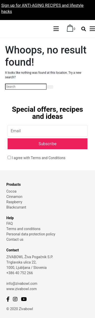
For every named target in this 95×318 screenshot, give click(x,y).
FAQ (9, 223)
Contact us (14, 239)
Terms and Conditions (48, 158)
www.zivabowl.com (21, 289)
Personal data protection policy (30, 234)
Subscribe (47, 143)
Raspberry (14, 202)
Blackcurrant (16, 207)
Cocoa (11, 191)
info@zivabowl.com (21, 284)
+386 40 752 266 (19, 273)
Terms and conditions (23, 229)
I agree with (36, 158)
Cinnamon (14, 197)
